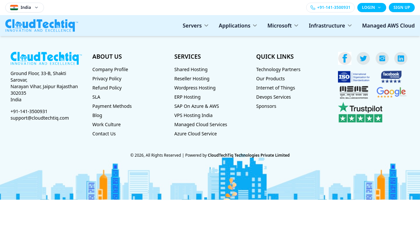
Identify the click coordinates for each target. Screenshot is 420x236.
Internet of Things (275, 88)
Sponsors (266, 106)
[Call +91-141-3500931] (330, 7)
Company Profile (110, 69)
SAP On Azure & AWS (196, 106)
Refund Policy (107, 88)
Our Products (270, 78)
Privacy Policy (107, 78)
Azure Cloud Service (195, 133)
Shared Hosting (190, 69)
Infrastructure (330, 25)
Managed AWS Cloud (388, 25)
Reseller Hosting (191, 78)
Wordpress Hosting (195, 88)
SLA (96, 97)
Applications (238, 25)
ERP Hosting (187, 97)
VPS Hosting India (193, 115)
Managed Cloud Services (200, 124)
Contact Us (104, 133)
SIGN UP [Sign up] (401, 7)
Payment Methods (112, 106)
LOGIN (372, 7)
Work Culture (107, 124)
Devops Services (273, 97)
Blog (97, 115)
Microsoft (282, 25)
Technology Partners (278, 69)
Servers (195, 25)
